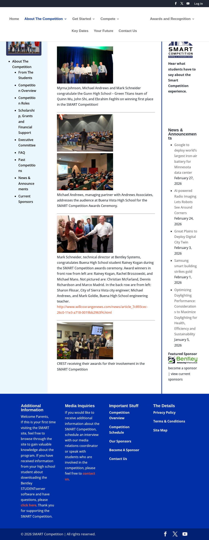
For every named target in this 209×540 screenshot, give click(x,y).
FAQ (21, 152)
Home (15, 17)
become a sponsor (182, 368)
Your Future (103, 29)
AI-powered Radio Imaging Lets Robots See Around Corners (185, 201)
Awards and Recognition (169, 17)
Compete (109, 17)
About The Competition (45, 17)
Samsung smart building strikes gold (185, 266)
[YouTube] (188, 4)
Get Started (83, 17)
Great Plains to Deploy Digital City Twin (185, 236)
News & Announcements (26, 183)
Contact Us (128, 29)
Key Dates (80, 29)
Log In (198, 3)
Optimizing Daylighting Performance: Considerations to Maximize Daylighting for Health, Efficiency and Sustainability (185, 312)
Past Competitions (27, 165)
